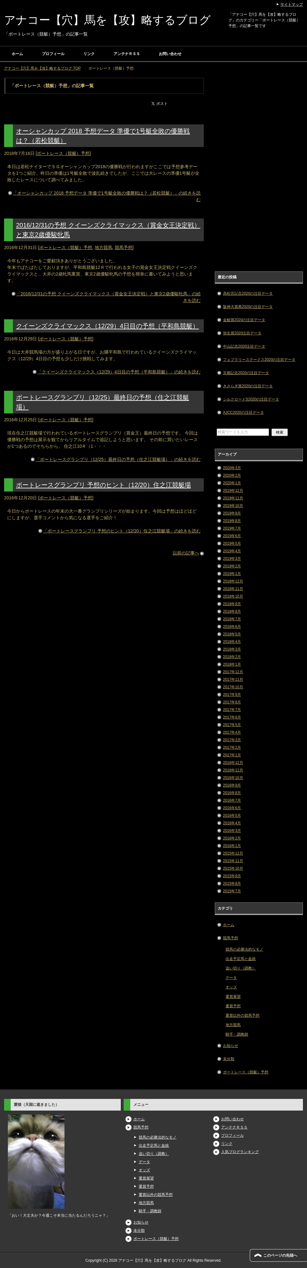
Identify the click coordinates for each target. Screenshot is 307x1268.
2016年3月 (232, 830)
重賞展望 (233, 996)
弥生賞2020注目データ (242, 333)
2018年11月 (233, 589)
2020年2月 (232, 475)
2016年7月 (232, 800)
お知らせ (230, 1045)
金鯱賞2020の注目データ (244, 320)
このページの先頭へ (280, 1255)
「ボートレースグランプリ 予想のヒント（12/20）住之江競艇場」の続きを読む (122, 530)
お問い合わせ (170, 54)
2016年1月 (232, 846)
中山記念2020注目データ (244, 346)
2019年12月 (233, 490)
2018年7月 (232, 619)
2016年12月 (233, 762)
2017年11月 (233, 679)
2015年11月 (233, 861)
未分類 (228, 1059)
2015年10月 (233, 868)
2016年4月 (232, 823)
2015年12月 (233, 853)
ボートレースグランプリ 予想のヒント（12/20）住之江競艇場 (103, 484)
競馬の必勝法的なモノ (244, 949)
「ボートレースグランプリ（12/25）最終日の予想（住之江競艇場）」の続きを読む (118, 459)
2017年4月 (232, 732)
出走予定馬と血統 (241, 959)
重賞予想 (233, 1006)
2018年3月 (232, 649)
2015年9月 (232, 876)
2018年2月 (232, 657)
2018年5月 (232, 634)
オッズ (231, 987)
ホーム (17, 54)
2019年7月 (232, 528)
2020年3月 (232, 468)
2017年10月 (233, 687)
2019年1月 (232, 573)
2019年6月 (232, 536)
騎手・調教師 (237, 1034)
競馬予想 (123, 247)
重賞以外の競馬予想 (243, 1015)
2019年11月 (233, 498)
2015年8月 (232, 883)
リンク (89, 54)
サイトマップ (291, 4)
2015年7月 (232, 891)
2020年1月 (232, 483)
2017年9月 (232, 694)
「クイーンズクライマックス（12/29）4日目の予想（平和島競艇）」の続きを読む (119, 371)
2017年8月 (232, 702)
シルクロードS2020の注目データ (251, 399)
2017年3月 (232, 740)
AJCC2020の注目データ (243, 412)
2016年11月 (233, 770)
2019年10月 (233, 505)
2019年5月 (232, 543)
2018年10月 (233, 596)
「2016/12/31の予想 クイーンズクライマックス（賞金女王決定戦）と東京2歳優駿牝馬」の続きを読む (108, 297)
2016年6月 (232, 808)
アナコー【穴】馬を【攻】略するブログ (107, 20)
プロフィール (53, 54)
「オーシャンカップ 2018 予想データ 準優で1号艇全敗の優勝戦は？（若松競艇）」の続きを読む (107, 196)
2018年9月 (232, 604)
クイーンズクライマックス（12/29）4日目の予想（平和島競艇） (107, 325)
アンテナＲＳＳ (127, 54)
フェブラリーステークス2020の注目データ (259, 359)
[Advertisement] (259, 172)
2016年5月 (232, 815)
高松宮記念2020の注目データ (248, 293)
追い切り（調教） (241, 968)
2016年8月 (232, 793)
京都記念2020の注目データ (246, 373)
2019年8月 (232, 521)
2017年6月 (232, 717)
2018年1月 (232, 664)
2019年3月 (232, 558)
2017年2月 (232, 747)
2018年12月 (233, 581)
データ (231, 977)
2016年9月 (232, 785)
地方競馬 (103, 247)
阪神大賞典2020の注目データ (248, 306)
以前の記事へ (186, 552)
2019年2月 (232, 566)
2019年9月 (232, 513)
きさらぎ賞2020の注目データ (248, 386)
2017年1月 (232, 755)
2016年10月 (233, 778)
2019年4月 (232, 551)
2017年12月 (233, 672)
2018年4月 (232, 642)
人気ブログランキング (240, 1152)
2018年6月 (232, 626)
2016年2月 (232, 838)
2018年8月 (232, 611)
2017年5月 (232, 725)
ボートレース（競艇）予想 (63, 153)
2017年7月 (232, 710)
